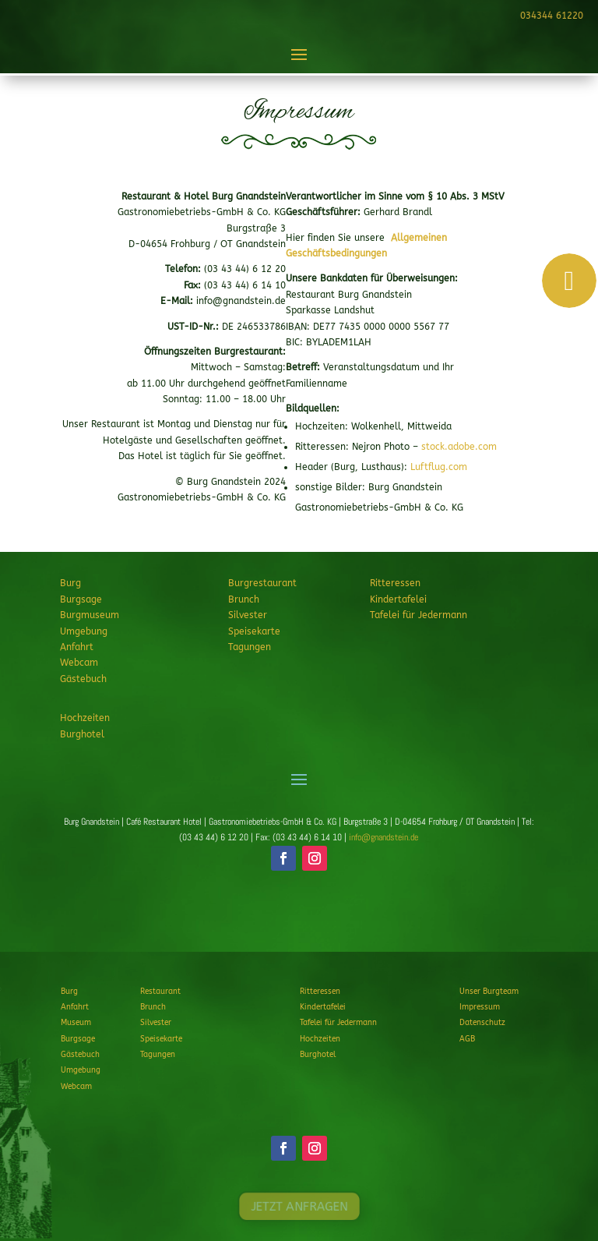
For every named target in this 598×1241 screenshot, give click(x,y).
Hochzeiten (85, 717)
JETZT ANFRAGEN (299, 916)
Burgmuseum (89, 615)
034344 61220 (549, 15)
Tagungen (249, 647)
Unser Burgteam (489, 991)
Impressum (479, 1007)
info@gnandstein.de (383, 837)
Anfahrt (76, 647)
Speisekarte (254, 631)
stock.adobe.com (459, 446)
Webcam (79, 662)
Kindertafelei (398, 599)
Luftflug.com (438, 466)
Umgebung (83, 631)
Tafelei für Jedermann (418, 615)
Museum (76, 1022)
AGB (467, 1039)
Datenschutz (482, 1022)
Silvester (247, 615)
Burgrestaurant (262, 583)
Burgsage (81, 599)
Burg (70, 583)
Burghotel (82, 734)
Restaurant (160, 991)
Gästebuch (83, 679)
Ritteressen (395, 583)
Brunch (243, 599)
